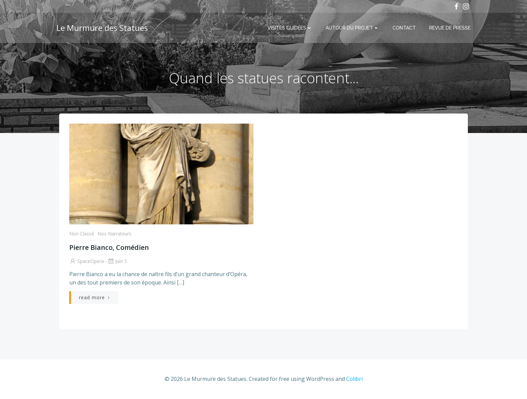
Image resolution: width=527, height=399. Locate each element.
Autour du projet (352, 28)
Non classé (81, 233)
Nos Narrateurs (114, 233)
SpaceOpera (86, 261)
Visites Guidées (290, 28)
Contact (404, 28)
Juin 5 (117, 261)
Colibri (354, 379)
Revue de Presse (450, 28)
